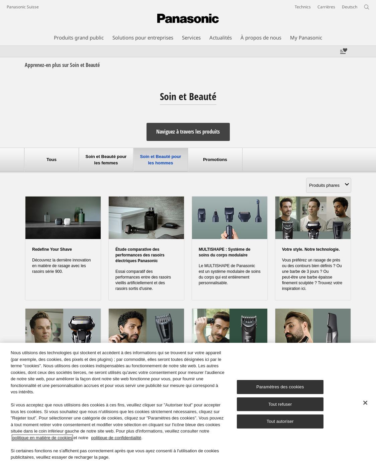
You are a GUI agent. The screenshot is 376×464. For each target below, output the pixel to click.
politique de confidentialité (116, 437)
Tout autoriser (280, 421)
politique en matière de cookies (42, 437)
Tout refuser (280, 404)
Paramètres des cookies (280, 386)
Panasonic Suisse (23, 7)
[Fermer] (365, 402)
